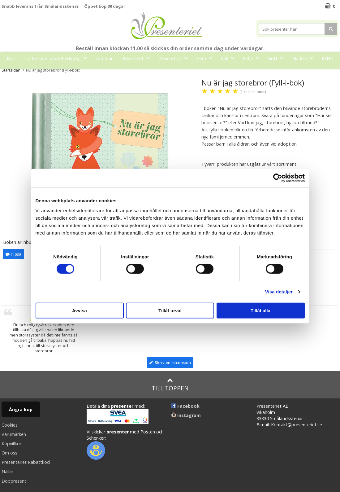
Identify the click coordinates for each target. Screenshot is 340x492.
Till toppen (170, 384)
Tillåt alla (260, 310)
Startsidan (11, 70)
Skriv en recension (170, 362)
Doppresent (14, 481)
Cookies (10, 425)
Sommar (104, 58)
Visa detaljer (279, 291)
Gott (277, 58)
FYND (328, 58)
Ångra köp (20, 409)
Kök (229, 58)
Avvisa (79, 310)
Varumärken (14, 434)
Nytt (11, 58)
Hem (206, 58)
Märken (304, 58)
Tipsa (13, 254)
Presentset (137, 58)
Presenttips (174, 58)
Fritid (253, 58)
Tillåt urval (170, 310)
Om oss (9, 453)
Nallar (7, 471)
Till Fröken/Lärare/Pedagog (57, 58)
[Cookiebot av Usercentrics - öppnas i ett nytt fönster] (278, 178)
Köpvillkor (11, 443)
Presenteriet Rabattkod (26, 462)
